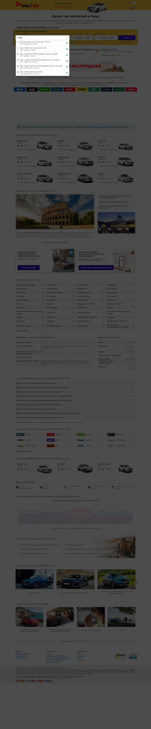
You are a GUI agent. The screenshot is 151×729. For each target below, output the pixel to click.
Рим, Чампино (42, 672)
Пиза (23, 672)
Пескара (18, 672)
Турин (50, 673)
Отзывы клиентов (22, 656)
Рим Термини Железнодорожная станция (41, 55)
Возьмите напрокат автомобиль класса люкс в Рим (113, 207)
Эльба (74, 673)
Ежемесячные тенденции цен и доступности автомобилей (75, 501)
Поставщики (81, 656)
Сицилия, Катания (98, 672)
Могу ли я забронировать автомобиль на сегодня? (37, 383)
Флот (79, 654)
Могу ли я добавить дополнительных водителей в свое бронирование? (45, 400)
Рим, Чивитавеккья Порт (41, 73)
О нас (48, 654)
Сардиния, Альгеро (60, 672)
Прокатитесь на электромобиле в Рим (113, 202)
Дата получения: (76, 34)
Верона (67, 670)
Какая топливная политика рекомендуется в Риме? (38, 409)
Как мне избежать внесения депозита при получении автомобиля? (43, 387)
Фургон (79, 658)
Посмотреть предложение (28, 149)
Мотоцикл (80, 660)
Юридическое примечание (55, 660)
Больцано (47, 670)
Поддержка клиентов (23, 654)
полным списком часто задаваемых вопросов (52, 422)
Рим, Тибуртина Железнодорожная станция (41, 61)
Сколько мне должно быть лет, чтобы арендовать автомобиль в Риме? (45, 396)
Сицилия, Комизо (110, 672)
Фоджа (64, 673)
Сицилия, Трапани (30, 673)
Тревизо (39, 673)
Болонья (39, 670)
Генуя (72, 670)
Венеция (61, 670)
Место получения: (22, 34)
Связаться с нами (22, 658)
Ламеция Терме (94, 670)
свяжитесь (76, 422)
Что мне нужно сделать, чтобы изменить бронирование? (40, 405)
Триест (45, 673)
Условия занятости (53, 662)
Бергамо (33, 670)
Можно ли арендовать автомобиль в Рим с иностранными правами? (115, 196)
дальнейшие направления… (85, 673)
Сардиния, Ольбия (86, 672)
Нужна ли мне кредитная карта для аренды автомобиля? (40, 392)
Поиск (127, 37)
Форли (69, 673)
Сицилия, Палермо (123, 672)
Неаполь (125, 670)
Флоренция (56, 673)
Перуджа (132, 670)
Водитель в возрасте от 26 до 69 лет (87, 42)
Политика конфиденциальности (57, 656)
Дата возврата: (99, 34)
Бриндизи (54, 670)
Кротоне (85, 670)
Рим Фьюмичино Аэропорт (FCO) (41, 43)
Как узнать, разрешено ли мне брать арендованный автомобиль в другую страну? (49, 413)
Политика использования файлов (57, 658)
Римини (50, 672)
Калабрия (78, 670)
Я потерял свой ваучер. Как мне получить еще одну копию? (41, 417)
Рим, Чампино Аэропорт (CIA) (41, 49)
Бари (27, 670)
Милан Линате (104, 670)
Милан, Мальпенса (115, 670)
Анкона (18, 670)
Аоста (23, 670)
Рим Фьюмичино (31, 672)
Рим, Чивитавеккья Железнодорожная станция (41, 67)
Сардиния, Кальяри (73, 672)
